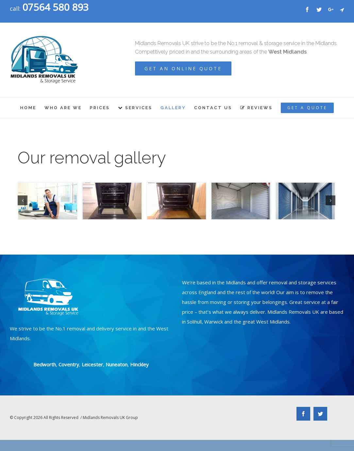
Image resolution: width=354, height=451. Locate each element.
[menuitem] (32, 107)
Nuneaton (116, 364)
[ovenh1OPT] (112, 201)
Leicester (92, 364)
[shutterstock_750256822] (241, 201)
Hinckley (139, 364)
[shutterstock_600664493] (47, 201)
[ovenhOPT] (176, 201)
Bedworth (44, 364)
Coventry (69, 364)
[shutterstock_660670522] (305, 201)
